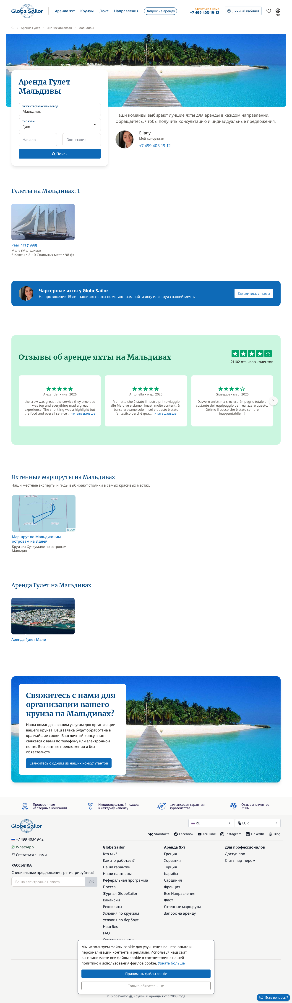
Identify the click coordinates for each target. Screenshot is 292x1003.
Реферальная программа (125, 880)
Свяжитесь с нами (254, 293)
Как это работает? (119, 860)
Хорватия (172, 860)
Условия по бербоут (120, 919)
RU (211, 823)
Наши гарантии (116, 867)
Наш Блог (111, 926)
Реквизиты (112, 906)
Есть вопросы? (273, 997)
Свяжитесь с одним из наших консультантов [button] (68, 763)
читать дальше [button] (83, 413)
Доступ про (235, 853)
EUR (258, 823)
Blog (275, 834)
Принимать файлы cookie (146, 973)
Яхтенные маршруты (182, 906)
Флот (168, 900)
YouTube (207, 834)
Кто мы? (110, 853)
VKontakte (158, 834)
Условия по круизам (121, 913)
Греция (170, 853)
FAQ (106, 933)
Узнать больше (171, 963)
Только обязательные (146, 985)
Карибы (171, 873)
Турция (170, 867)
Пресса (109, 886)
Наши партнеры (117, 873)
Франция (172, 886)
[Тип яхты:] (60, 124)
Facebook (183, 834)
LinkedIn (255, 834)
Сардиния (173, 880)
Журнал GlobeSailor (120, 893)
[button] (65, 11)
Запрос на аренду (180, 913)
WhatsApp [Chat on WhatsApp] (22, 846)
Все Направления (179, 893)
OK (91, 881)
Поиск (60, 153)
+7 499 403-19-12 (155, 145)
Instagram (230, 834)
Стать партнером (240, 860)
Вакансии (111, 900)
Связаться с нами (29, 854)
